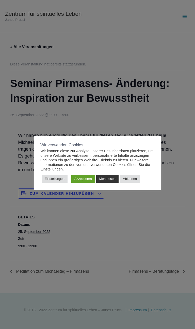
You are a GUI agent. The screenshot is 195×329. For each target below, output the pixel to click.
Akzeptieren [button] (83, 179)
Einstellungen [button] (54, 179)
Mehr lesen (107, 179)
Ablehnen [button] (130, 179)
